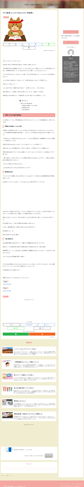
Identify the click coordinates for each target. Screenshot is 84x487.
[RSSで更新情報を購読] (42, 331)
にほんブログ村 (7, 281)
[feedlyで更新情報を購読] (16, 331)
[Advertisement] (29, 52)
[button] (50, 44)
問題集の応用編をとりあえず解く (30, 102)
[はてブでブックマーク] (29, 44)
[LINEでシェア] (39, 44)
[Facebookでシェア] (18, 44)
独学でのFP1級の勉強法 (26, 100)
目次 (23, 97)
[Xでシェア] (8, 44)
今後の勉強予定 (26, 106)
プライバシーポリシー (70, 482)
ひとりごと (5, 293)
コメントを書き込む (29, 467)
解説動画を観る (26, 104)
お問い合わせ (79, 482)
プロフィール (62, 482)
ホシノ (71, 58)
